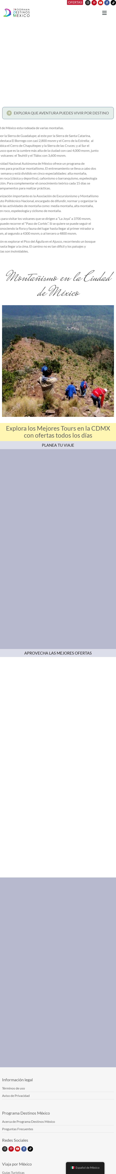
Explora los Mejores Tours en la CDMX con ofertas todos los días (58, 431)
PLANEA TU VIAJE (58, 445)
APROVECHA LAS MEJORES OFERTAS (58, 653)
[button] (58, 114)
